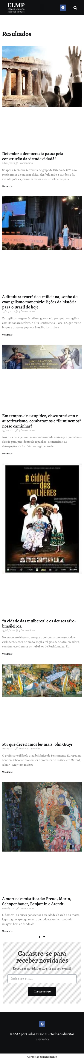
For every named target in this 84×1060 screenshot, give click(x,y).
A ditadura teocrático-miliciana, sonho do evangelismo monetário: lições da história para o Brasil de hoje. (40, 302)
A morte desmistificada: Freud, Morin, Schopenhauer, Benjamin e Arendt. (36, 901)
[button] (42, 7)
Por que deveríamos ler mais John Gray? (37, 744)
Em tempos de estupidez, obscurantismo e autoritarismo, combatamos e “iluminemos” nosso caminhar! (41, 421)
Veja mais (7, 186)
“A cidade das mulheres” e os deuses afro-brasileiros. (39, 623)
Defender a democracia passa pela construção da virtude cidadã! (32, 156)
